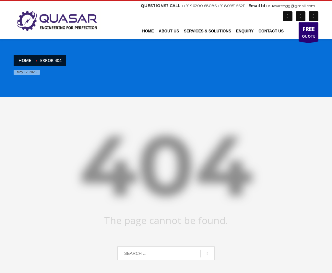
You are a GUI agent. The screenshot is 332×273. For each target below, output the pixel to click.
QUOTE (308, 33)
